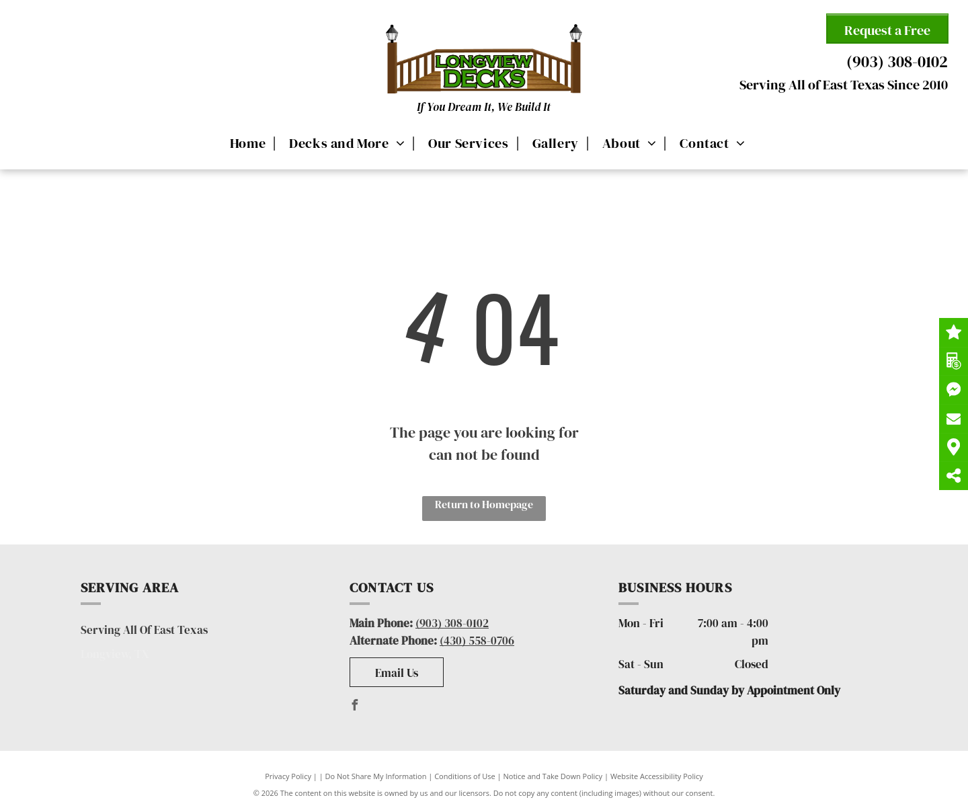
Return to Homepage (484, 504)
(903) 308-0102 (897, 61)
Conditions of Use (464, 776)
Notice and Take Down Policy (553, 776)
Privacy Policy (288, 776)
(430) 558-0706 (477, 641)
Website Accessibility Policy (656, 776)
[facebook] (355, 706)
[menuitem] (246, 142)
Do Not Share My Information (376, 776)
